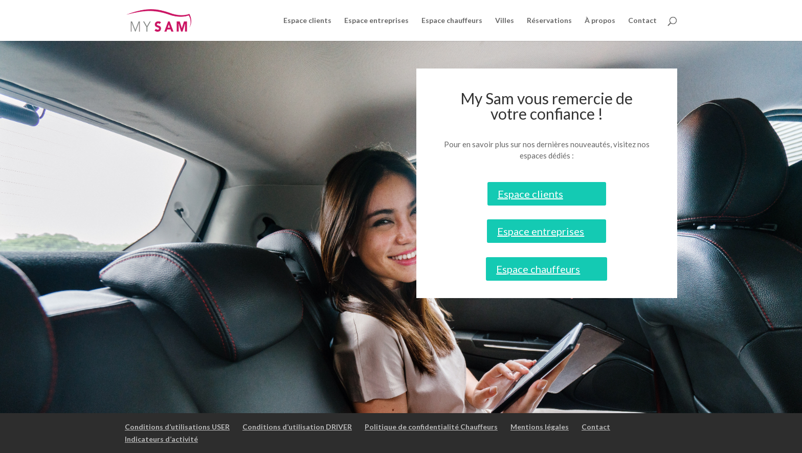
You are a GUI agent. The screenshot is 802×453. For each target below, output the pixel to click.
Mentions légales (539, 426)
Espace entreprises (376, 21)
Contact (642, 21)
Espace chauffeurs (451, 21)
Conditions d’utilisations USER (177, 426)
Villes (504, 21)
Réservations (549, 21)
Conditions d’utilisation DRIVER (297, 426)
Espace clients (307, 21)
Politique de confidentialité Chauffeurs (431, 426)
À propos (600, 21)
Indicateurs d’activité (161, 439)
